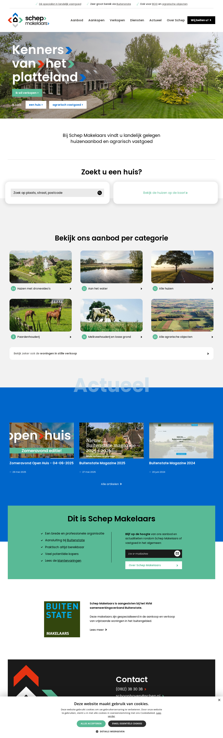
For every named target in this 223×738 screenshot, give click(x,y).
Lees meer (98, 630)
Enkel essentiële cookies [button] (127, 723)
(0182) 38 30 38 (131, 689)
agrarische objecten (175, 4)
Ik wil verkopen (27, 93)
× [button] (219, 700)
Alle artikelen (111, 484)
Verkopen (117, 20)
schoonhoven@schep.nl (140, 696)
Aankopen (96, 20)
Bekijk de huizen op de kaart (165, 193)
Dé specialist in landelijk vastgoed (60, 4)
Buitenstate (124, 4)
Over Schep (176, 20)
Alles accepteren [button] (91, 723)
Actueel (155, 20)
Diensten (137, 20)
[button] (111, 731)
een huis (36, 105)
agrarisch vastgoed (68, 105)
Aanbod (77, 20)
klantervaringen (69, 561)
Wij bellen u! (201, 20)
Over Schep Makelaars (153, 565)
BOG (155, 4)
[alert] (111, 717)
